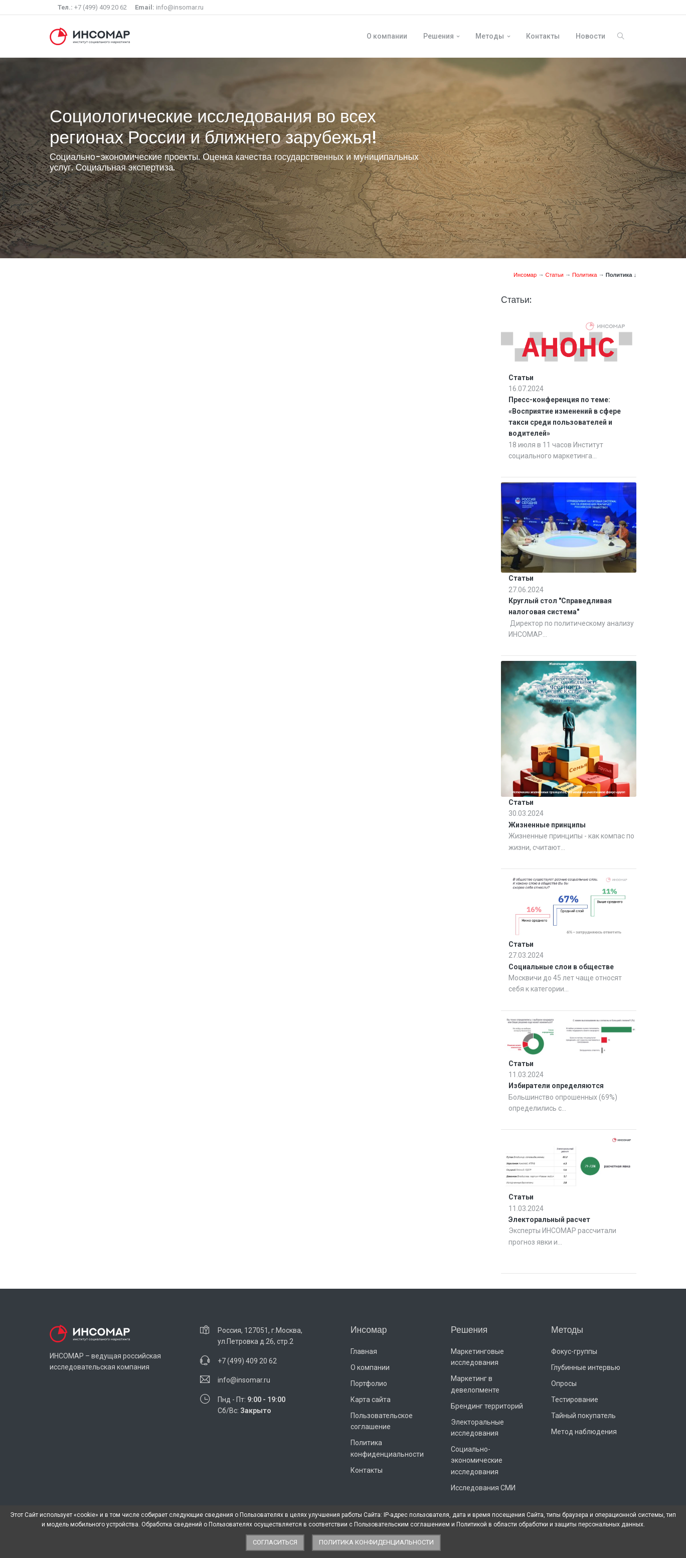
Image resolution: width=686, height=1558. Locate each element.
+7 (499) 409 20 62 (92, 7)
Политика (584, 275)
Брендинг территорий (487, 1406)
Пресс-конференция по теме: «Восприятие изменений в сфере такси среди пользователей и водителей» (564, 416)
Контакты (543, 36)
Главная (364, 1351)
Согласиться (275, 1542)
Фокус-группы (574, 1351)
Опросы (564, 1383)
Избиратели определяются (556, 1086)
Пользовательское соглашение (382, 1421)
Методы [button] (489, 36)
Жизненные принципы (547, 825)
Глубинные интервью (585, 1367)
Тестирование (574, 1400)
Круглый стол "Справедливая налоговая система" (560, 606)
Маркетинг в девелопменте (475, 1384)
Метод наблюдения (584, 1432)
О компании (387, 36)
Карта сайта (371, 1400)
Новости (590, 36)
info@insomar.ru (169, 7)
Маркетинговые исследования (477, 1356)
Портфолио (369, 1383)
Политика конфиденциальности (387, 1448)
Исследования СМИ (483, 1488)
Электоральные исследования (477, 1427)
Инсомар (525, 275)
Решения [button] (438, 36)
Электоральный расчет (549, 1220)
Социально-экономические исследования (476, 1460)
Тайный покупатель (583, 1416)
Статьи (554, 275)
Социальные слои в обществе (561, 967)
